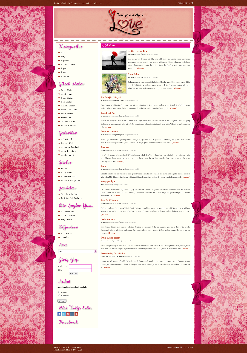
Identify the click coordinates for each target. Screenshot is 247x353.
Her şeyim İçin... (108, 181)
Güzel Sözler (67, 98)
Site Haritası (188, 347)
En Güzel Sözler (68, 125)
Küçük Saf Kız (108, 113)
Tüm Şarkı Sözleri (69, 194)
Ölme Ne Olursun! (109, 131)
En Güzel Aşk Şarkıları (71, 198)
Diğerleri (65, 61)
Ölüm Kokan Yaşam (110, 237)
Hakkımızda (170, 347)
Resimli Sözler (68, 143)
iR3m (103, 241)
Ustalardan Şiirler (69, 176)
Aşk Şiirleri (66, 172)
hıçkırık (111, 45)
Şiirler (64, 169)
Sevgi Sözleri (67, 90)
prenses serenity (106, 116)
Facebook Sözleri (69, 110)
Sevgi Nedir (66, 220)
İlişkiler (64, 68)
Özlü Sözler (66, 102)
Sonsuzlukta (133, 74)
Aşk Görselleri (67, 139)
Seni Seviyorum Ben (137, 51)
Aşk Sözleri (66, 94)
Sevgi (63, 57)
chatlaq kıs (105, 256)
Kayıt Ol (189, 3)
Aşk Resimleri (67, 155)
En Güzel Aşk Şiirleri (71, 180)
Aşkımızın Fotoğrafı (70, 147)
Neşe (102, 184)
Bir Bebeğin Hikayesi (111, 97)
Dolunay (105, 147)
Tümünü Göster (68, 121)
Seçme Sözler (67, 118)
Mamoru (131, 54)
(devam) (140, 68)
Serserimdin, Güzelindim (113, 253)
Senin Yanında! (108, 219)
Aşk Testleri (66, 233)
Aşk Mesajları (67, 212)
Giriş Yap (181, 3)
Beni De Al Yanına (109, 200)
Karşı (103, 166)
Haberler (65, 76)
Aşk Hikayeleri (68, 64)
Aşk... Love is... (68, 151)
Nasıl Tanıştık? (68, 216)
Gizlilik (179, 347)
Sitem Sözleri (67, 114)
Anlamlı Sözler (68, 106)
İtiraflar (64, 72)
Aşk (63, 53)
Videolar (65, 237)
